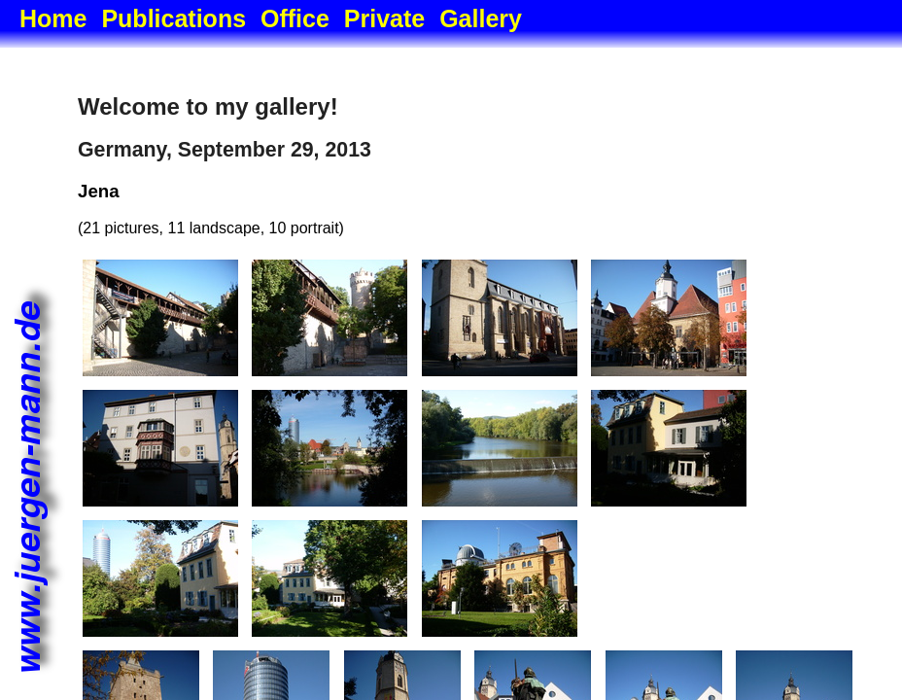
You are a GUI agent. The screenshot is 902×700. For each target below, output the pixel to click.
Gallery (480, 18)
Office (295, 18)
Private (384, 18)
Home (53, 18)
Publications (173, 18)
